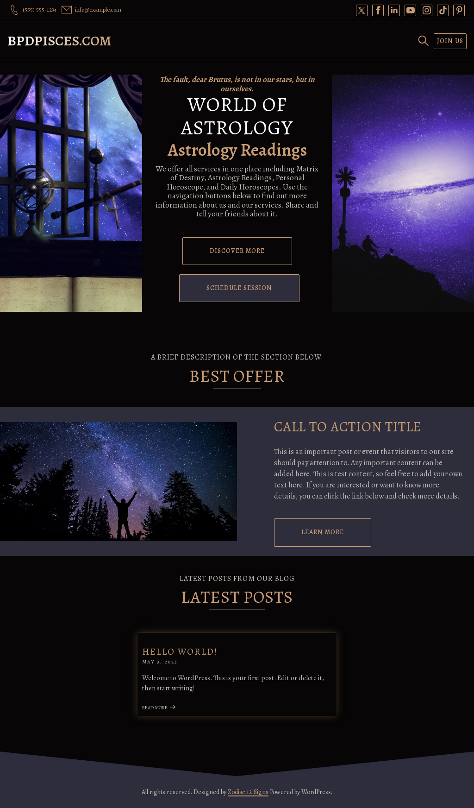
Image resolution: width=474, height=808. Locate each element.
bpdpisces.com (59, 41)
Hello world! (180, 651)
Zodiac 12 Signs (248, 792)
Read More (159, 707)
